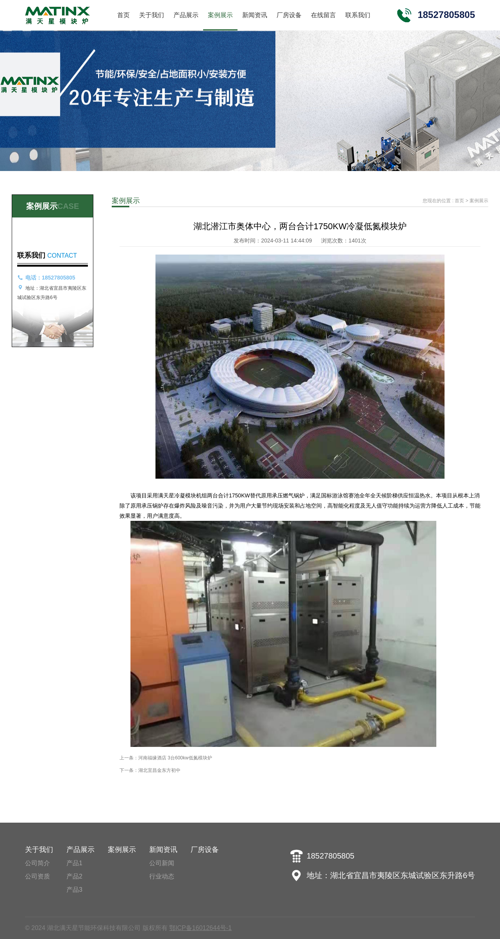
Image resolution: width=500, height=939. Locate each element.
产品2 (74, 876)
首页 (123, 15)
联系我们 (357, 15)
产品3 (74, 889)
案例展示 (220, 15)
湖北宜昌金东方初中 (159, 770)
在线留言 (323, 15)
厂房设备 (289, 15)
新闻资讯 (254, 15)
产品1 (74, 863)
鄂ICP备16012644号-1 (200, 928)
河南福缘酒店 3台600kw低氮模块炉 (175, 758)
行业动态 (161, 876)
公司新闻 (161, 863)
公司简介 (37, 863)
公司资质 (37, 876)
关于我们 (151, 15)
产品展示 (185, 15)
